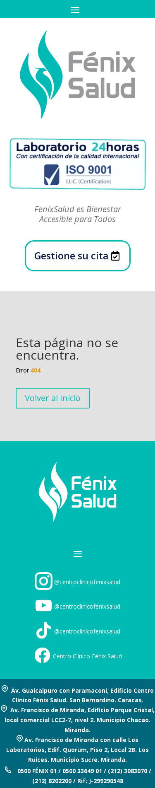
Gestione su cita (71, 255)
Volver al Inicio (53, 398)
